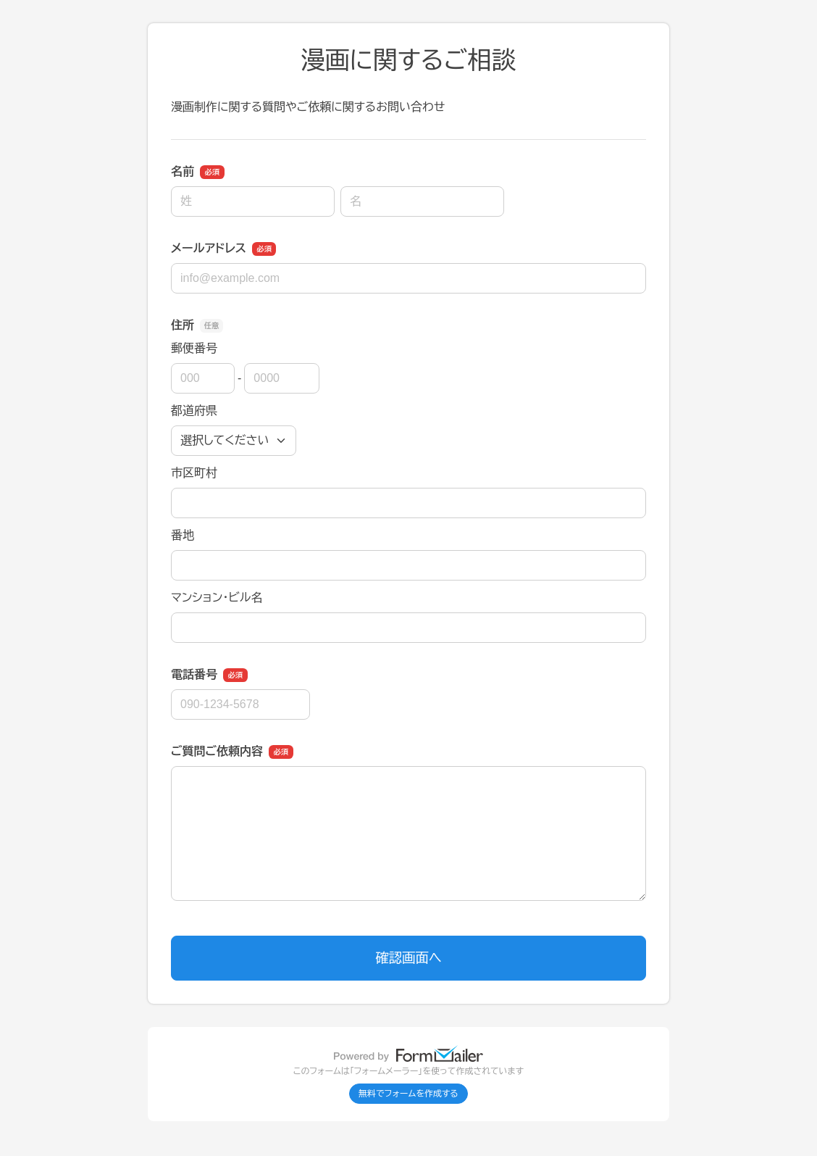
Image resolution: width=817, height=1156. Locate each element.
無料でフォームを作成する (408, 1094)
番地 (182, 535)
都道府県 (194, 410)
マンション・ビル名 (216, 597)
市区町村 (194, 473)
